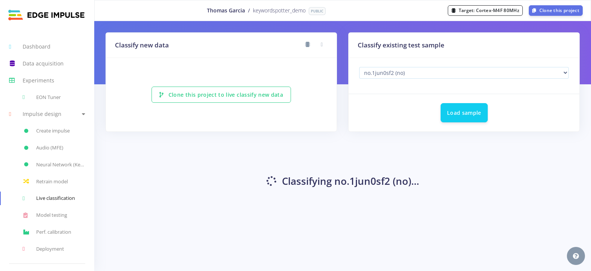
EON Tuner (42, 97)
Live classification (49, 198)
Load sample (464, 112)
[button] (47, 114)
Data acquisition (36, 63)
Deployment (43, 248)
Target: (485, 10)
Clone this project (555, 10)
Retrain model (45, 181)
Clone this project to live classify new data (221, 94)
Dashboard (30, 46)
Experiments (31, 80)
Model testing (45, 215)
